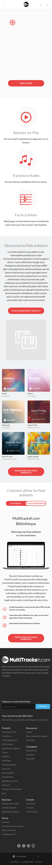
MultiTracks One (9, 732)
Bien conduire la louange (36, 736)
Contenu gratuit (9, 807)
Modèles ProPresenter (12, 789)
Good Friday (32, 425)
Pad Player (6, 760)
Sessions (5, 822)
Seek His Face (7, 456)
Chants (29, 732)
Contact (39, 862)
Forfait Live (7, 736)
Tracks (4, 752)
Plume (30, 393)
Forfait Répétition (9, 740)
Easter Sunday (33, 456)
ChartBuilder (7, 777)
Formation (30, 740)
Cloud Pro (6, 768)
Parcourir (26, 83)
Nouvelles (30, 758)
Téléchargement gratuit (26, 310)
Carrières (30, 754)
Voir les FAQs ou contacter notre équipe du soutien (25, 719)
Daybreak (6, 425)
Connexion (31, 803)
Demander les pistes (10, 811)
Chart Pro (6, 785)
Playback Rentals (9, 764)
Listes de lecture (9, 830)
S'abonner (43, 706)
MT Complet (7, 744)
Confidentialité (27, 862)
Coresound (6, 396)
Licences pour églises (11, 748)
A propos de (31, 750)
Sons (4, 793)
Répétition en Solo (10, 781)
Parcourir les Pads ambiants (26, 471)
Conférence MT (8, 834)
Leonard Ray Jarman (9, 459)
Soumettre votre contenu (13, 826)
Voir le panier (32, 811)
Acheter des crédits (10, 803)
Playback (6, 756)
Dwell (4, 393)
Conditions (14, 862)
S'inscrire (30, 807)
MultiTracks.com (34, 428)
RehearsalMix (8, 773)
